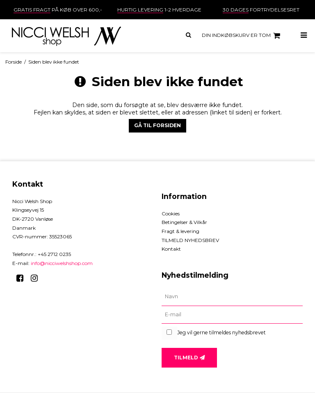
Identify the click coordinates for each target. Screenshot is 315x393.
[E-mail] (232, 315)
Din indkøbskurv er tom (242, 35)
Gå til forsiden (157, 125)
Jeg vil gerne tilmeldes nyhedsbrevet (221, 332)
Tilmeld (186, 357)
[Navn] (232, 297)
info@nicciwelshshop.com (62, 263)
